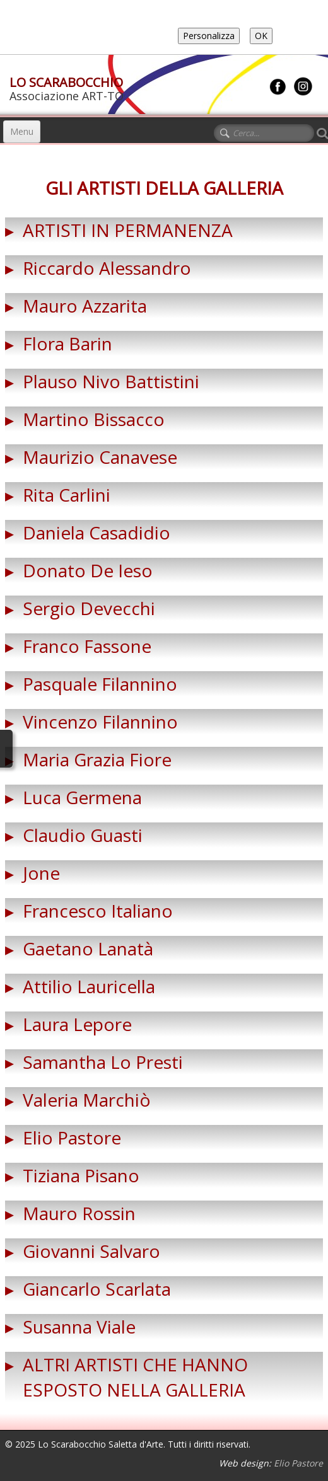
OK (261, 36)
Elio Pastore (298, 1463)
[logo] (66, 86)
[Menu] (21, 131)
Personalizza (209, 36)
